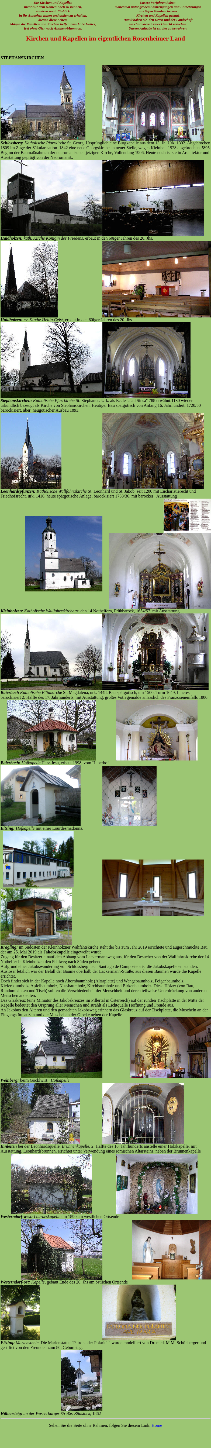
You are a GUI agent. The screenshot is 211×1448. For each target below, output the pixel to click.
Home (156, 1425)
